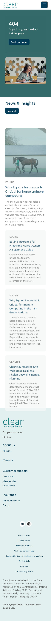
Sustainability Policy (24, 571)
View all (12, 111)
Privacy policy (24, 535)
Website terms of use (24, 551)
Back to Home (19, 43)
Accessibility (9, 485)
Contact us (8, 476)
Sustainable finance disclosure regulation (24, 556)
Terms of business (24, 545)
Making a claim (10, 481)
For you (6, 505)
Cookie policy (24, 540)
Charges (24, 566)
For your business (11, 500)
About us (7, 451)
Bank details (24, 561)
